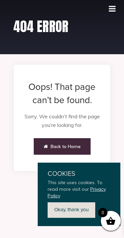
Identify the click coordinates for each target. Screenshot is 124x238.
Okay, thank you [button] (71, 209)
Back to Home (62, 146)
